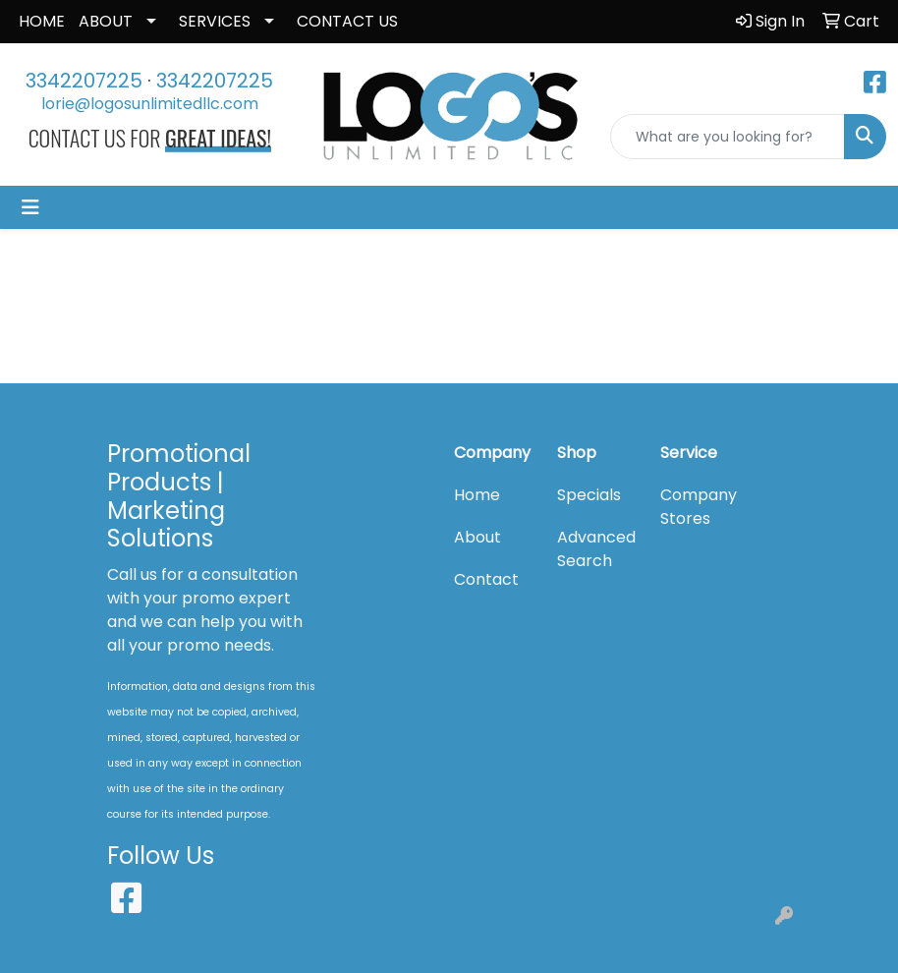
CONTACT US (347, 21)
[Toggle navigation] (30, 207)
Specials (589, 495)
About (477, 537)
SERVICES (215, 21)
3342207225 (84, 80)
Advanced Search (596, 549)
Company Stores (698, 507)
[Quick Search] (727, 136)
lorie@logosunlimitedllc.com (149, 103)
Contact (486, 579)
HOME (42, 21)
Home (477, 495)
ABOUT (106, 21)
